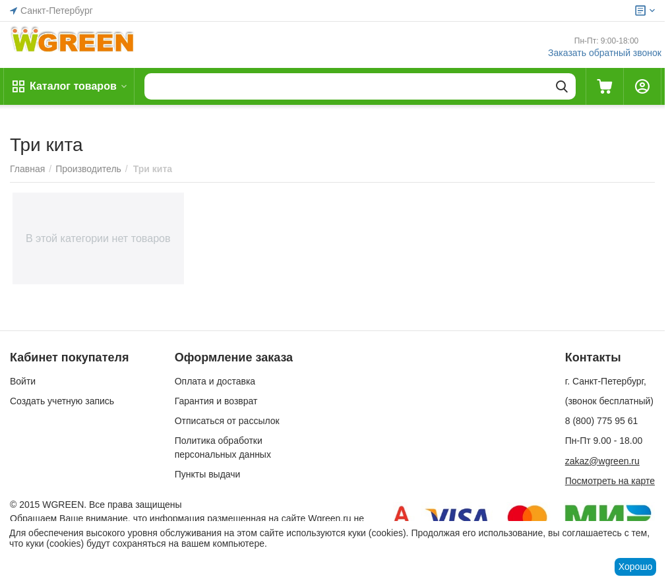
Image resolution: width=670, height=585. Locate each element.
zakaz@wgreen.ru (602, 461)
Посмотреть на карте (610, 481)
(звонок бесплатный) (609, 401)
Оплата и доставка (215, 381)
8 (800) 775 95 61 (601, 421)
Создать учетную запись (62, 401)
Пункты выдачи (208, 474)
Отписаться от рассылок (227, 421)
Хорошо (636, 566)
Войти (23, 381)
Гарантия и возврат (216, 401)
